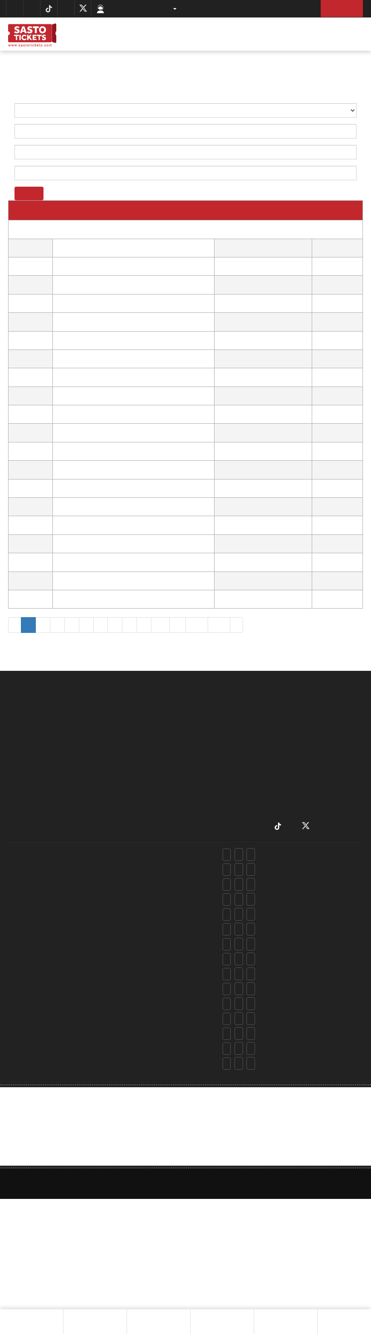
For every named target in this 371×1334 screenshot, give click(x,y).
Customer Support (133, 8)
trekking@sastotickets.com (296, 976)
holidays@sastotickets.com (296, 901)
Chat (350, 1313)
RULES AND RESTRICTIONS (187, 746)
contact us (186, 792)
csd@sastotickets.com (290, 871)
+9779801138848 (171, 1078)
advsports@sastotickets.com (299, 991)
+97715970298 (121, 869)
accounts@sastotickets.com (297, 1080)
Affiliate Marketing (187, 816)
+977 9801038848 (172, 899)
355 (193, 625)
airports (186, 781)
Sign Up (340, 8)
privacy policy (187, 757)
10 (157, 625)
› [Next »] (231, 625)
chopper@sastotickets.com (296, 931)
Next (325, 1317)
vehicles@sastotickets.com (296, 1020)
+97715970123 (120, 1034)
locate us (186, 734)
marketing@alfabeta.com (293, 1035)
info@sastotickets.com (291, 1065)
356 (214, 625)
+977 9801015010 (169, 1034)
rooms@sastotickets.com (294, 886)
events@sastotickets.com (294, 1005)
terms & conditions (186, 769)
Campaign (186, 804)
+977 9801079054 (171, 869)
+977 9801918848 (171, 974)
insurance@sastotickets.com (298, 961)
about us (186, 722)
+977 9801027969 (171, 929)
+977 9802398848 (172, 884)
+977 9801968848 (172, 959)
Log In (296, 8)
